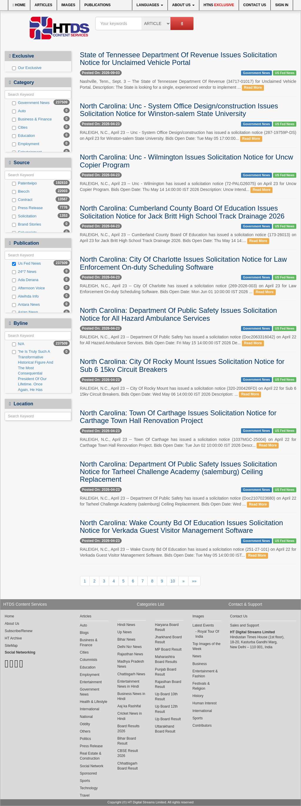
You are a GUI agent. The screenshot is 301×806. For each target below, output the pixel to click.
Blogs (84, 633)
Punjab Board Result (165, 671)
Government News (31, 102)
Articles (43, 5)
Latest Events (203, 625)
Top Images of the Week (206, 646)
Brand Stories (26, 224)
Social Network (91, 766)
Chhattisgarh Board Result (127, 765)
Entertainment (91, 682)
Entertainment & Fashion (205, 673)
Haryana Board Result (167, 627)
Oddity (85, 724)
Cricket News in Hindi (129, 716)
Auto (19, 111)
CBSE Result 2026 (127, 753)
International (89, 709)
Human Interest (205, 703)
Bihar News (126, 639)
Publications (97, 5)
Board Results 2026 (128, 728)
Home (19, 5)
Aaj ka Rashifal (129, 706)
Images (68, 5)
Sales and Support (244, 625)
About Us (183, 5)
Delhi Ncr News (129, 647)
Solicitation (24, 216)
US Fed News (285, 73)
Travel (85, 795)
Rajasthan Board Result (168, 684)
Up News (124, 632)
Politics (85, 739)
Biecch (20, 191)
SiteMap (11, 646)
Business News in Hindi (131, 696)
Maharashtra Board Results (166, 659)
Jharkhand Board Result (168, 639)
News (197, 656)
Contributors (202, 725)
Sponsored (88, 773)
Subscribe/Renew (18, 631)
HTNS (219, 5)
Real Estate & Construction (90, 755)
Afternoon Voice (28, 288)
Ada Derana (25, 280)
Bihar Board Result (126, 740)
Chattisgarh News (131, 674)
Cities (20, 127)
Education (23, 135)
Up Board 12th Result (166, 708)
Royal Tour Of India (207, 634)
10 (172, 581)
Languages (150, 5)
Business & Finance (32, 119)
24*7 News (24, 271)
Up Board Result (168, 719)
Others (85, 731)
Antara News (26, 304)
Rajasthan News (130, 654)
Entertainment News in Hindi (128, 684)
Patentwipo (24, 183)
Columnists (88, 660)
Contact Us (254, 5)
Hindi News (126, 625)
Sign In (281, 5)
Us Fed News (26, 263)
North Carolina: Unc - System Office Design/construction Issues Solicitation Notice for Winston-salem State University (179, 109)
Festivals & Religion (201, 686)
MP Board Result (168, 649)
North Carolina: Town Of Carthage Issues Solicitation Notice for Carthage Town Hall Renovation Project (178, 416)
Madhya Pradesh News (130, 664)
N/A (18, 344)
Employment (25, 144)
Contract (22, 199)
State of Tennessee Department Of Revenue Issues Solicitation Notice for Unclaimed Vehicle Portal (178, 58)
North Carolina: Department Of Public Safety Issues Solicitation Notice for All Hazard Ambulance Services (178, 314)
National (86, 717)
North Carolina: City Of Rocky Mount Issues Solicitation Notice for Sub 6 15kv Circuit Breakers (182, 365)
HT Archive (13, 638)
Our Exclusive (26, 68)
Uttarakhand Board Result (165, 728)
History (198, 696)
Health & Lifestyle (93, 702)
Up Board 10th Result (166, 696)
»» (194, 581)
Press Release (27, 208)
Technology (89, 788)
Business (200, 664)
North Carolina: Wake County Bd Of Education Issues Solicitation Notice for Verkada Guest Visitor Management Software (181, 526)
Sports (85, 781)
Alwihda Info (25, 296)
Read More (253, 87)
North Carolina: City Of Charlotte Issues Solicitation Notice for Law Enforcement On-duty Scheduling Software (183, 263)
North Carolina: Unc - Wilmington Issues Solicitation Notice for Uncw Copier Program (186, 161)
